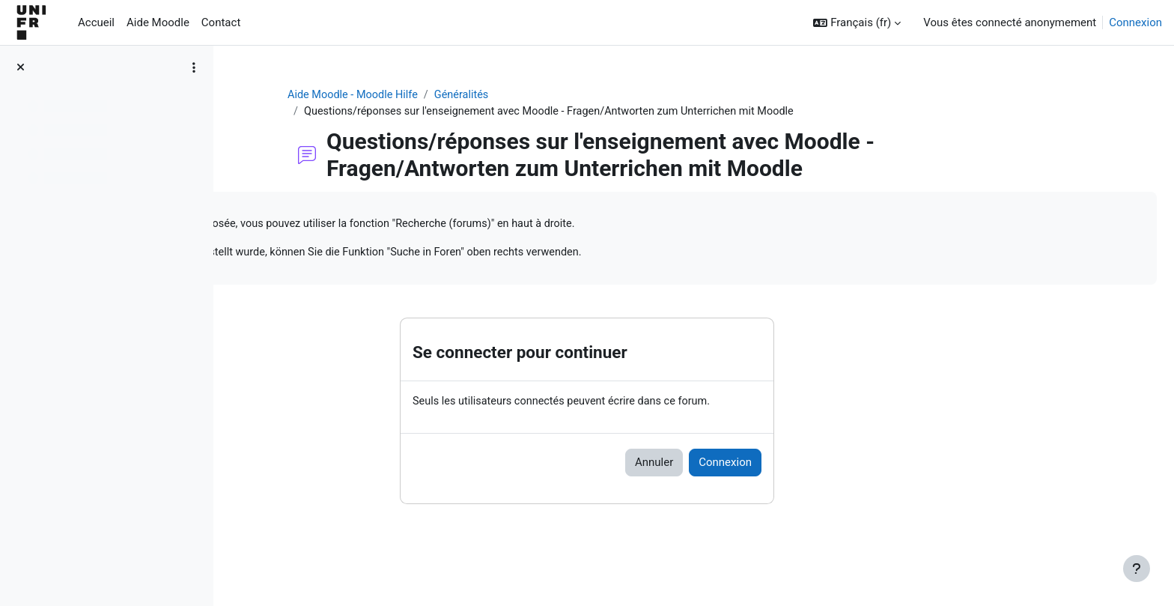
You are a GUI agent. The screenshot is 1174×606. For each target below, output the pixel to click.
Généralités (562, 95)
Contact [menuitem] (220, 22)
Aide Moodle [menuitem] (158, 22)
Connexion (1135, 22)
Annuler (748, 466)
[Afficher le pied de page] (1136, 568)
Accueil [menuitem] (96, 22)
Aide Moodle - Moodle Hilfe (450, 95)
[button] (856, 22)
